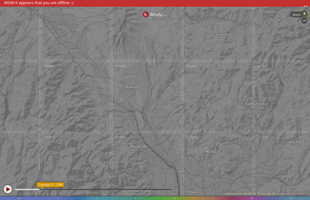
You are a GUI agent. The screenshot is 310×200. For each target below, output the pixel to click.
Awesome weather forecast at (264, 193)
